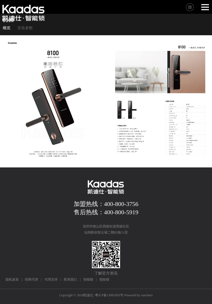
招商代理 (31, 279)
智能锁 (88, 279)
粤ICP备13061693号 (109, 295)
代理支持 (51, 279)
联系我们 (70, 279)
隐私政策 (12, 279)
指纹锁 (104, 279)
